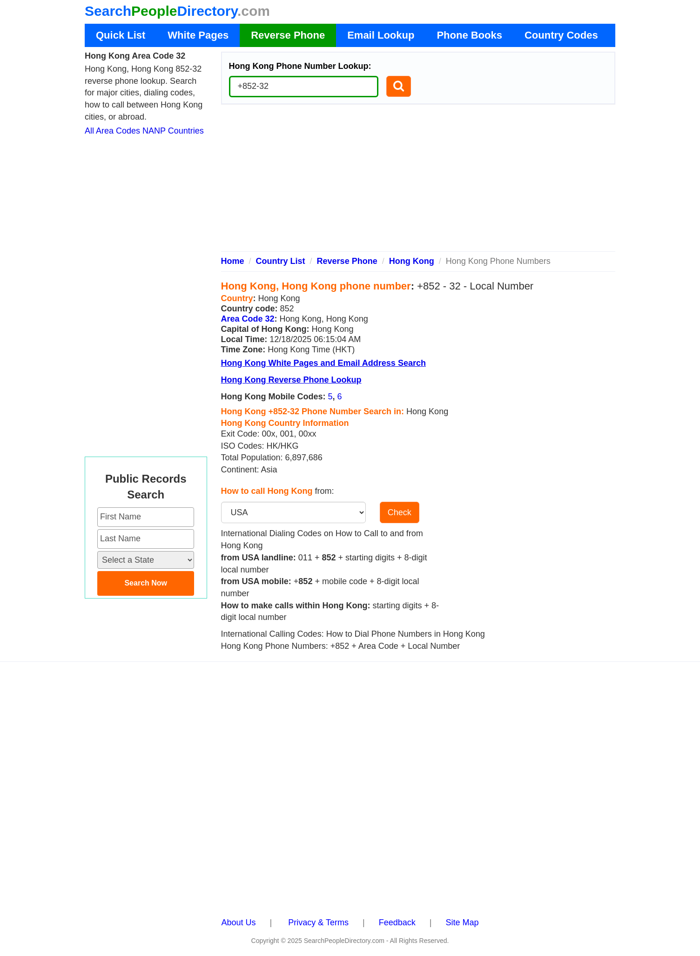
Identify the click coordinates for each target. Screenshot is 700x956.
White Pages (198, 35)
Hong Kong (411, 261)
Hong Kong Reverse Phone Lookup (291, 379)
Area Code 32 (248, 318)
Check (399, 512)
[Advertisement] (418, 181)
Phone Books (469, 35)
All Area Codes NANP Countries (144, 130)
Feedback (397, 922)
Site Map (461, 922)
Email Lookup (380, 35)
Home (232, 261)
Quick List (120, 35)
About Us (239, 922)
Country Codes (561, 35)
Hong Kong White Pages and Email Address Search (323, 363)
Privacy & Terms (318, 922)
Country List (280, 261)
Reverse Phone (288, 35)
